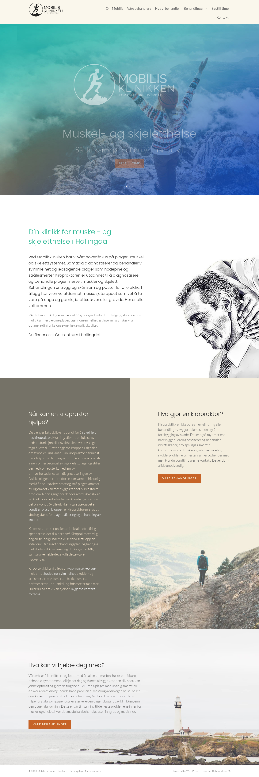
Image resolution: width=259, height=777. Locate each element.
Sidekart (62, 770)
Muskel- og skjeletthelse (129, 138)
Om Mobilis (114, 8)
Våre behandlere (139, 8)
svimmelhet (67, 573)
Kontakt (222, 17)
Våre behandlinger (179, 478)
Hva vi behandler (167, 8)
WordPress (192, 770)
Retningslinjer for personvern (85, 770)
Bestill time (220, 8)
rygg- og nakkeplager (82, 568)
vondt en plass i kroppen (46, 509)
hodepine (51, 573)
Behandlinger (194, 8)
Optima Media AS (221, 770)
